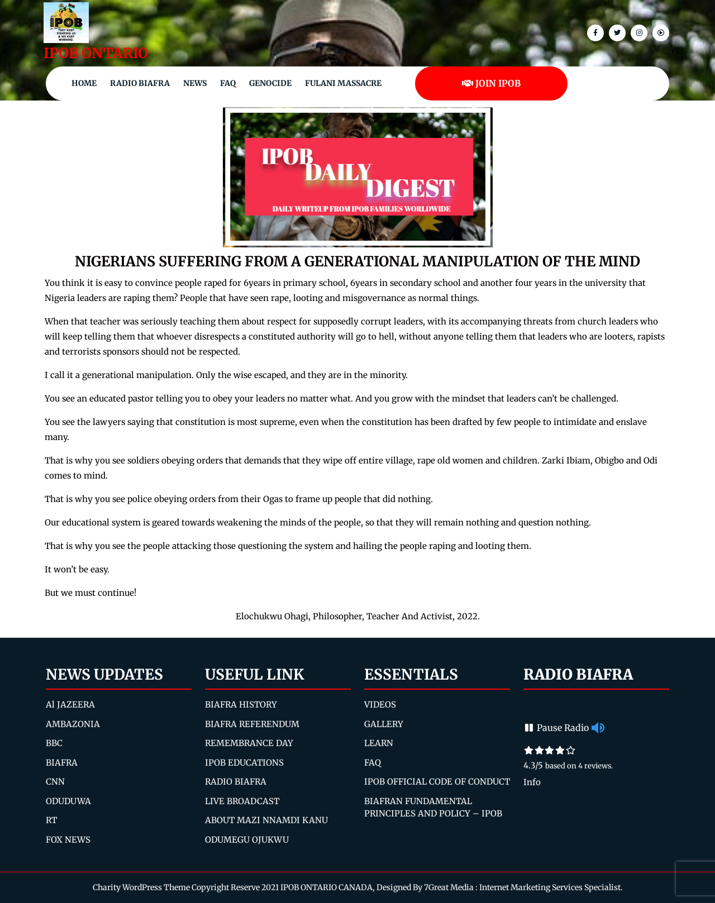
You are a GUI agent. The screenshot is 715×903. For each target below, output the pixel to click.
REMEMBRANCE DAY (249, 743)
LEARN (378, 743)
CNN (55, 781)
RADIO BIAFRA (235, 781)
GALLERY (383, 724)
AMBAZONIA (73, 724)
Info (532, 782)
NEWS (195, 83)
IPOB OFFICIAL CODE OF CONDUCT (437, 781)
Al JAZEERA (70, 704)
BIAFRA (62, 762)
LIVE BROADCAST (242, 801)
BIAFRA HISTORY (241, 704)
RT (51, 820)
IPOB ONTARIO (96, 53)
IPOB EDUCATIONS (244, 762)
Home (84, 83)
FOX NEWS (68, 839)
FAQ (228, 83)
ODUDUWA (68, 801)
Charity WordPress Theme (141, 887)
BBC (54, 743)
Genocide (270, 83)
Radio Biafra (140, 83)
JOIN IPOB (491, 83)
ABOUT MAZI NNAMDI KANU (266, 820)
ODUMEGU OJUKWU (247, 839)
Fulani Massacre (343, 83)
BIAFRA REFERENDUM (252, 724)
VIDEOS (380, 704)
